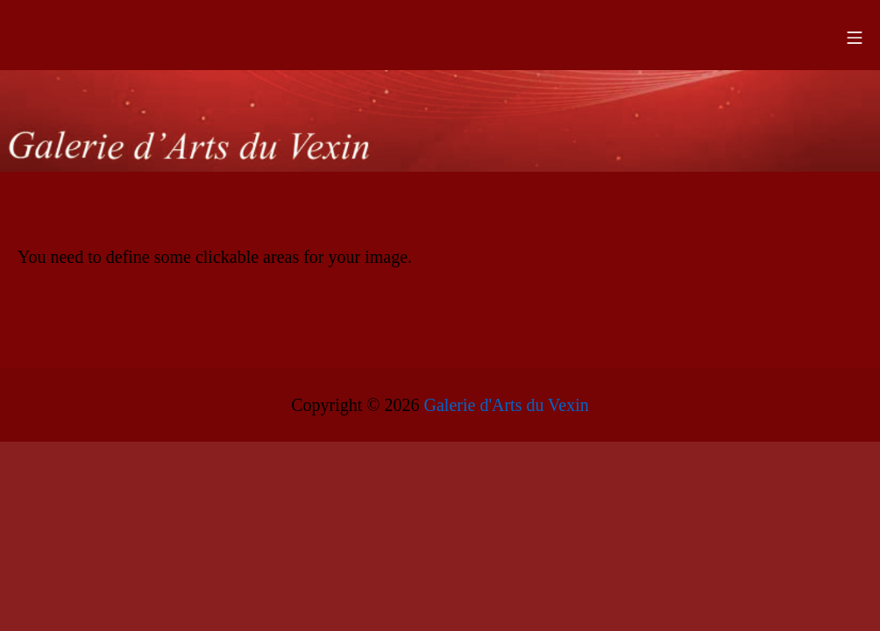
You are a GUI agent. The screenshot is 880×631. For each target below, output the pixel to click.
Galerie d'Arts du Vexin (506, 405)
